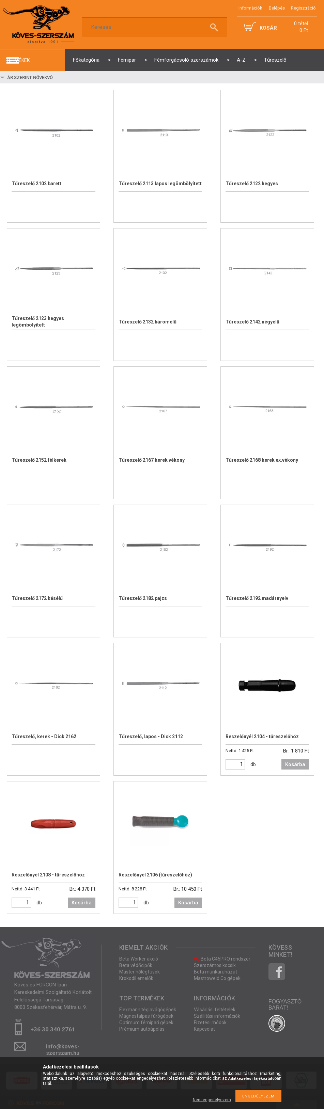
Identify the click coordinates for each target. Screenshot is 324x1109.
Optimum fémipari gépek (146, 1022)
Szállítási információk (217, 1016)
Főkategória (86, 60)
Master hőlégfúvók (139, 972)
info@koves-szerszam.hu (62, 1048)
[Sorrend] (46, 77)
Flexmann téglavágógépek (147, 1009)
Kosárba (295, 764)
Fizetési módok (210, 1022)
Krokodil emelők (136, 978)
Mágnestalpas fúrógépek (146, 1016)
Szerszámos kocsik (215, 965)
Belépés (277, 8)
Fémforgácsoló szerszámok (186, 60)
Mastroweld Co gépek (217, 978)
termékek (18, 60)
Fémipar (127, 60)
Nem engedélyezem (212, 1099)
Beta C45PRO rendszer (222, 959)
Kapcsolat (204, 1029)
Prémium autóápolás (142, 1029)
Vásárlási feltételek (214, 1009)
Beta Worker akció (138, 959)
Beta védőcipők (135, 965)
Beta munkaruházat (215, 972)
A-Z (241, 60)
